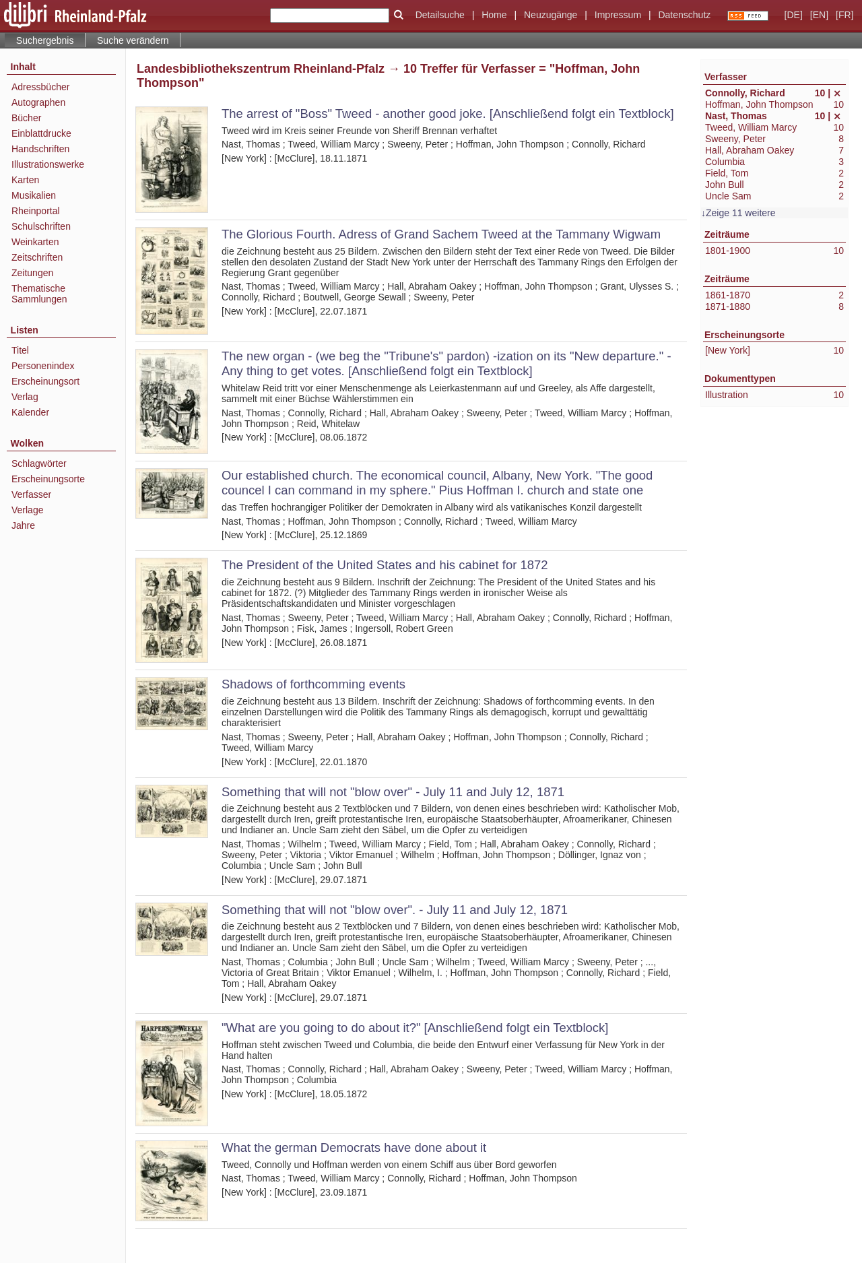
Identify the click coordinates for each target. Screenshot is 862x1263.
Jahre (23, 525)
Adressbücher (40, 87)
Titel (20, 350)
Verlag (24, 396)
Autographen (38, 102)
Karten (25, 179)
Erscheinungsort (45, 381)
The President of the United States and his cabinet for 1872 (385, 565)
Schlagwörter (39, 463)
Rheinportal (35, 210)
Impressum (618, 14)
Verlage (27, 510)
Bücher (26, 117)
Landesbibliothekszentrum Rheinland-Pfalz (261, 68)
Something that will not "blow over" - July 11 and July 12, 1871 (393, 792)
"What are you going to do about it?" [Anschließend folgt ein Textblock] (415, 1028)
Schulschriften (41, 226)
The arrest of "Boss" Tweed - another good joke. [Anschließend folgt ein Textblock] (448, 113)
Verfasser (31, 494)
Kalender (30, 412)
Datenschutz (684, 14)
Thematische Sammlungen (39, 293)
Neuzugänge (550, 14)
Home (494, 14)
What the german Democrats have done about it (354, 1147)
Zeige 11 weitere (741, 212)
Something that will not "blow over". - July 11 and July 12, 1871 (395, 910)
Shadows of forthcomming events (313, 684)
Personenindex (42, 365)
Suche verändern (133, 40)
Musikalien (33, 195)
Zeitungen (32, 272)
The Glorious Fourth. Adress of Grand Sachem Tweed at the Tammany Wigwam (441, 234)
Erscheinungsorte (48, 479)
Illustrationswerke (47, 164)
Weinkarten (35, 241)
